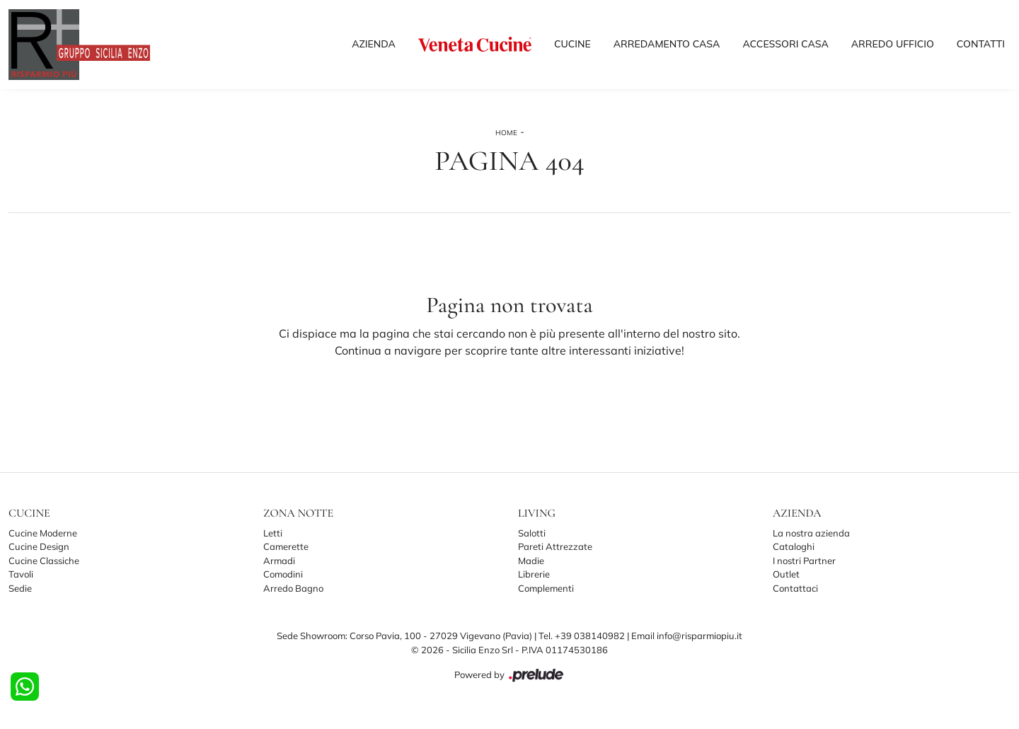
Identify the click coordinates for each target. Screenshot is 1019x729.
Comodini (283, 574)
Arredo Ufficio (892, 44)
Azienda (374, 44)
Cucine (572, 44)
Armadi (279, 560)
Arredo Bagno (293, 588)
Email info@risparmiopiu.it (686, 635)
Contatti (981, 44)
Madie (531, 560)
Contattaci (795, 588)
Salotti (532, 533)
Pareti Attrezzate (555, 546)
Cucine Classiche (43, 560)
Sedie (20, 588)
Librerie (534, 574)
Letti (272, 533)
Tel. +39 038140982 (583, 635)
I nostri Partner (804, 560)
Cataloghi (793, 546)
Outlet (786, 574)
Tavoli (20, 574)
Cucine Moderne (42, 533)
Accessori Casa (785, 44)
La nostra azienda (811, 533)
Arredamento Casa (667, 44)
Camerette (286, 546)
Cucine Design (38, 546)
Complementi (546, 588)
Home (506, 132)
